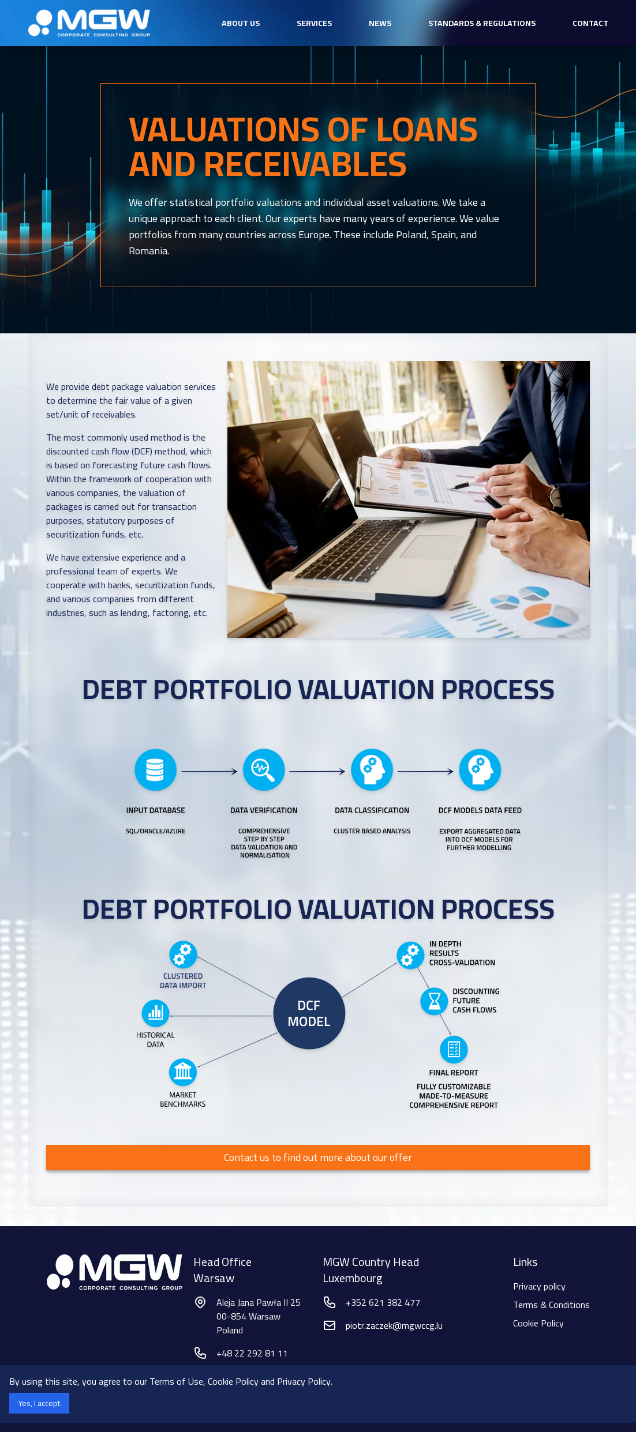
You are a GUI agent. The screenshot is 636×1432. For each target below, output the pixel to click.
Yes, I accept (39, 1403)
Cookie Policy (538, 1323)
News (380, 23)
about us (241, 23)
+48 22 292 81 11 (252, 1353)
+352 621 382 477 (383, 1302)
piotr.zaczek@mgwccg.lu (394, 1325)
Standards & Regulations (482, 23)
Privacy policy (539, 1286)
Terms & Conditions (551, 1304)
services (314, 23)
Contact (590, 23)
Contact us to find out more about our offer (318, 1157)
